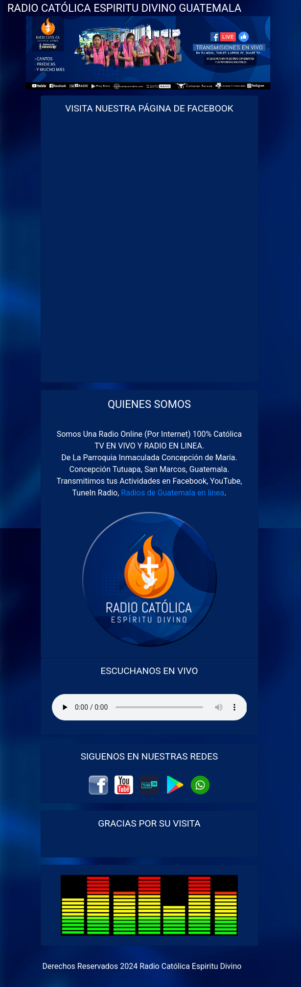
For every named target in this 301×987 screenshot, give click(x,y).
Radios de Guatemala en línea (172, 492)
